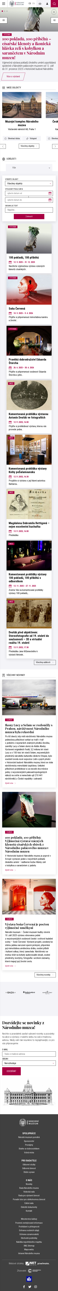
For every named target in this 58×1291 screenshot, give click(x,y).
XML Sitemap (29, 1246)
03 (4, 20)
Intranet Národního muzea (29, 1253)
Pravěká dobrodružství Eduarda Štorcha (27, 361)
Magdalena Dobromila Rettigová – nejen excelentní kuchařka (29, 524)
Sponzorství (29, 1141)
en (33, 3)
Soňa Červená (17, 308)
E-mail (5, 1049)
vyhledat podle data (14, 189)
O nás (29, 1180)
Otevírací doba (12, 138)
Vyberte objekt (11, 179)
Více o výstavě (13, 76)
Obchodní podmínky (29, 1238)
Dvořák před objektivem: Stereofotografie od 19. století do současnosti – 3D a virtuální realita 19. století (29, 637)
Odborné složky (29, 1164)
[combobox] (29, 183)
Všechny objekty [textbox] (14, 183)
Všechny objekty (29, 146)
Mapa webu (29, 1249)
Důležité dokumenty (29, 1207)
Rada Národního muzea (29, 1188)
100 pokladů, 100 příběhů (24, 257)
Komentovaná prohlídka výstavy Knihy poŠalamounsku (28, 470)
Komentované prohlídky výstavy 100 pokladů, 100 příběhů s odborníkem (28, 578)
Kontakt (29, 1211)
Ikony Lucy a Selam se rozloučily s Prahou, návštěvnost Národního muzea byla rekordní (28, 728)
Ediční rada (29, 1203)
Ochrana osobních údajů (29, 1230)
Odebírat (11, 1071)
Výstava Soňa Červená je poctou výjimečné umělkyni (27, 926)
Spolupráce (29, 1133)
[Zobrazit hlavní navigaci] (3, 3)
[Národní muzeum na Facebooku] (24, 1287)
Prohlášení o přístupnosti (29, 1226)
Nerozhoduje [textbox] (10, 1063)
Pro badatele (29, 1160)
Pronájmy (29, 1145)
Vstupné (31, 138)
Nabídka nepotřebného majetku (29, 1242)
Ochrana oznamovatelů (29, 1234)
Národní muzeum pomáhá (29, 1137)
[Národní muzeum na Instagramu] (36, 1287)
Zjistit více (11, 783)
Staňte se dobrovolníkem (29, 1148)
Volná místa (29, 1152)
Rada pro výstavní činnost (29, 1195)
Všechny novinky (45, 975)
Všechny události (45, 662)
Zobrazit (29, 216)
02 (54, 20)
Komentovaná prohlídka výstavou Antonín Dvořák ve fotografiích (28, 415)
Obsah (5, 1059)
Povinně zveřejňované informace (29, 1223)
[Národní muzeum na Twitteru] (30, 1287)
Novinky (29, 1184)
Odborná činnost (29, 1168)
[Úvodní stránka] (16, 3)
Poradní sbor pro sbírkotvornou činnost (29, 1199)
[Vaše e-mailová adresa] (29, 1054)
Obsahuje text (11, 206)
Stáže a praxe (29, 1172)
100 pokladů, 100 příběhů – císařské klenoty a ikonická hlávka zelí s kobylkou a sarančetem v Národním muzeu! (26, 48)
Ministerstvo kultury (29, 1219)
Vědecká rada (29, 1192)
